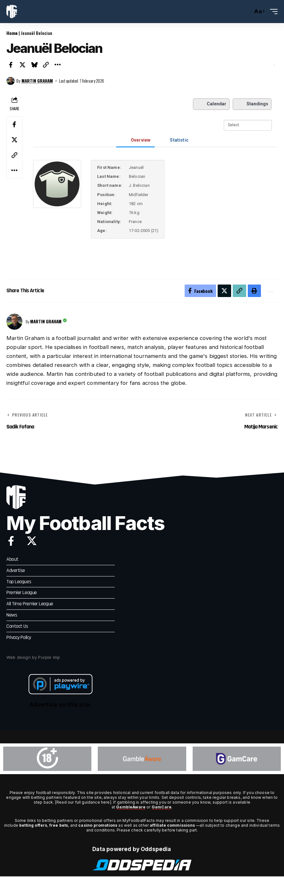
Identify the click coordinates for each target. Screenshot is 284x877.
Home (12, 32)
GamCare (161, 808)
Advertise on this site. (60, 705)
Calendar (211, 104)
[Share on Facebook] (10, 65)
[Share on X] (22, 65)
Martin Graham (37, 81)
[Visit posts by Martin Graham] (10, 81)
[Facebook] (11, 541)
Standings (252, 104)
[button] (246, 11)
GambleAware (131, 808)
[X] (31, 541)
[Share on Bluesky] (34, 65)
